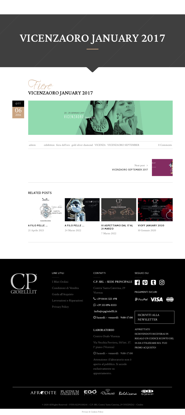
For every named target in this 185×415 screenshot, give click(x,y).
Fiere (40, 83)
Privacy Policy (60, 307)
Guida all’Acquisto (62, 294)
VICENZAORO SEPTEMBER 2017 (130, 169)
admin (32, 145)
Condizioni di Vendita (65, 288)
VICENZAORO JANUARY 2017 (60, 93)
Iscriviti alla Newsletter (148, 317)
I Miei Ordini (60, 282)
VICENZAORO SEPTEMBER (123, 145)
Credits (139, 404)
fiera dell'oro (63, 145)
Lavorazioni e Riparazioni (67, 300)
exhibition (49, 145)
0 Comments (165, 145)
